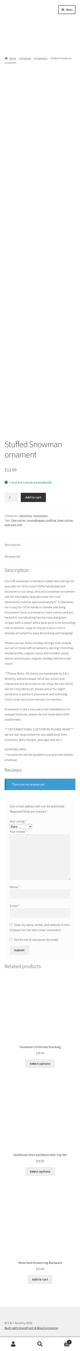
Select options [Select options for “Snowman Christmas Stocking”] (40, 1064)
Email (15, 906)
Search (40, 1344)
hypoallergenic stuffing (41, 520)
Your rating (18, 821)
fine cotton (18, 520)
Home (12, 58)
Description (13, 545)
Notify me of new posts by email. (36, 940)
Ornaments (40, 58)
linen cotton (65, 520)
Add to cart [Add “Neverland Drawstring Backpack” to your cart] (40, 1279)
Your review (18, 831)
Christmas (25, 58)
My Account (13, 1344)
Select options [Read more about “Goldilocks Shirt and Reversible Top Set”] (40, 1171)
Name (15, 887)
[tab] (40, 545)
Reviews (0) (12, 556)
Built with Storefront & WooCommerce (31, 1328)
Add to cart (33, 497)
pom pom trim (13, 525)
